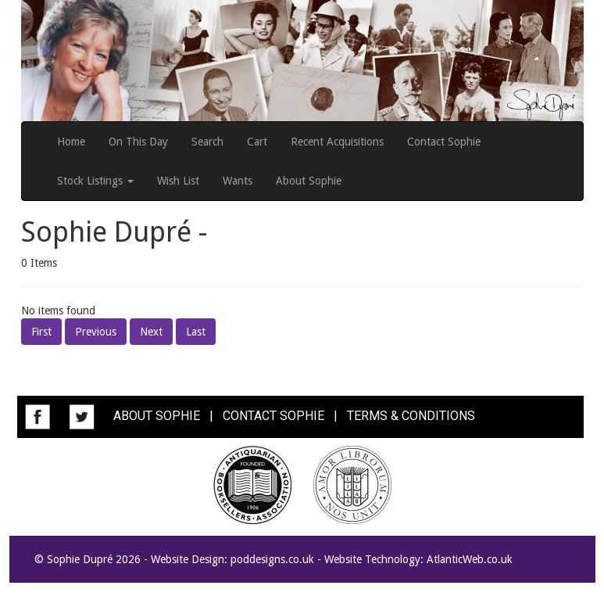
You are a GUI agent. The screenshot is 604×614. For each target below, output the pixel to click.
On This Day (138, 141)
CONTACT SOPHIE (273, 416)
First (41, 331)
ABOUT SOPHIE (156, 416)
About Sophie (308, 180)
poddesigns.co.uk (272, 559)
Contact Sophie (444, 141)
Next (151, 331)
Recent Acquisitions (337, 141)
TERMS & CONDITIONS (411, 416)
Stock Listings (95, 180)
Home (71, 141)
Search (207, 141)
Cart (257, 141)
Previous (95, 331)
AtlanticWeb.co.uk (470, 559)
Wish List (178, 180)
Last (196, 331)
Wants (237, 180)
